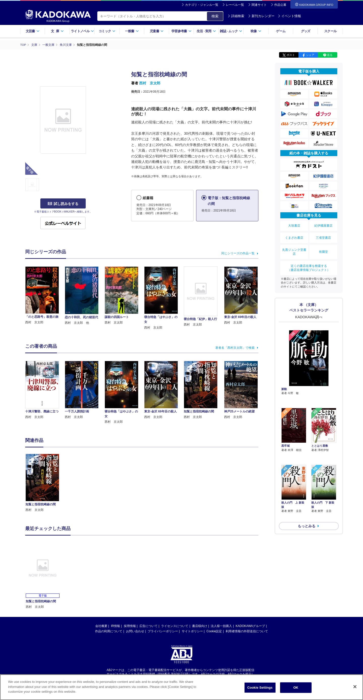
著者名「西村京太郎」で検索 (235, 347)
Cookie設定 (214, 631)
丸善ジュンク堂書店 (294, 247)
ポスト (291, 54)
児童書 (157, 31)
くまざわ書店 (294, 235)
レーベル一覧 (235, 5)
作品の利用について (108, 631)
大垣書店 (294, 225)
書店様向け (199, 625)
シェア (310, 54)
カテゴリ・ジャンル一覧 (201, 5)
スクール (330, 31)
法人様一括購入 (221, 625)
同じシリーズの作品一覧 (238, 253)
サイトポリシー (192, 631)
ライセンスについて (174, 625)
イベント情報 (289, 16)
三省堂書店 (323, 235)
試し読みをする (63, 204)
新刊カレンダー (261, 16)
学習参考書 (181, 31)
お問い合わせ (135, 631)
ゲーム (280, 31)
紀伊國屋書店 (323, 225)
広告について (148, 625)
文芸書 (33, 31)
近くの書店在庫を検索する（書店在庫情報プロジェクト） (309, 262)
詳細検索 (236, 16)
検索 (215, 16)
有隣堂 (323, 247)
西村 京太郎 (149, 83)
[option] (45, 482)
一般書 (132, 31)
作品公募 (280, 5)
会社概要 (101, 625)
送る (329, 54)
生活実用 (206, 31)
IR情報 (115, 625)
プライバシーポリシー (163, 631)
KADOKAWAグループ (250, 625)
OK (295, 687)
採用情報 (130, 625)
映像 (256, 31)
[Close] (354, 686)
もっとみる (306, 492)
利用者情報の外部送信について (247, 631)
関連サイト (259, 5)
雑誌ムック (231, 31)
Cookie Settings (260, 687)
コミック (107, 31)
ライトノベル (82, 31)
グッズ (305, 31)
